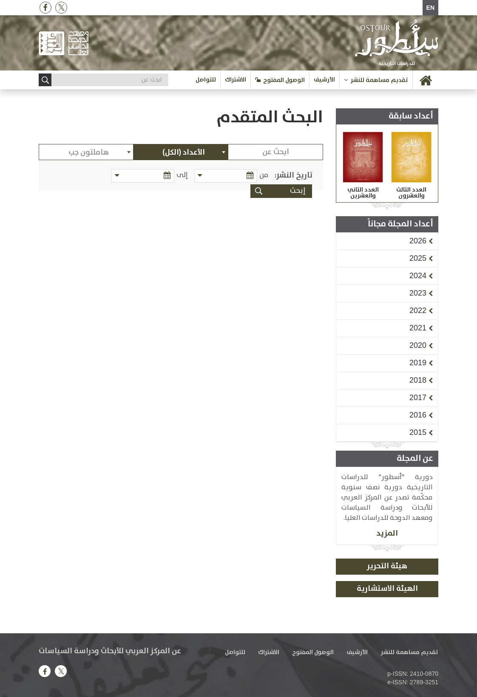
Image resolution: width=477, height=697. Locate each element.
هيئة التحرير (387, 566)
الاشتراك (235, 80)
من (263, 175)
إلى (183, 175)
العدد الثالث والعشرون (411, 193)
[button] (417, 241)
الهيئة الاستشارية (387, 588)
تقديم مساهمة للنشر (379, 80)
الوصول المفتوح (284, 80)
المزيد (387, 533)
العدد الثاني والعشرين (363, 193)
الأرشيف (324, 80)
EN (430, 7)
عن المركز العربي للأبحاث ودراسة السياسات (110, 651)
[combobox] (180, 152)
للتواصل (206, 80)
